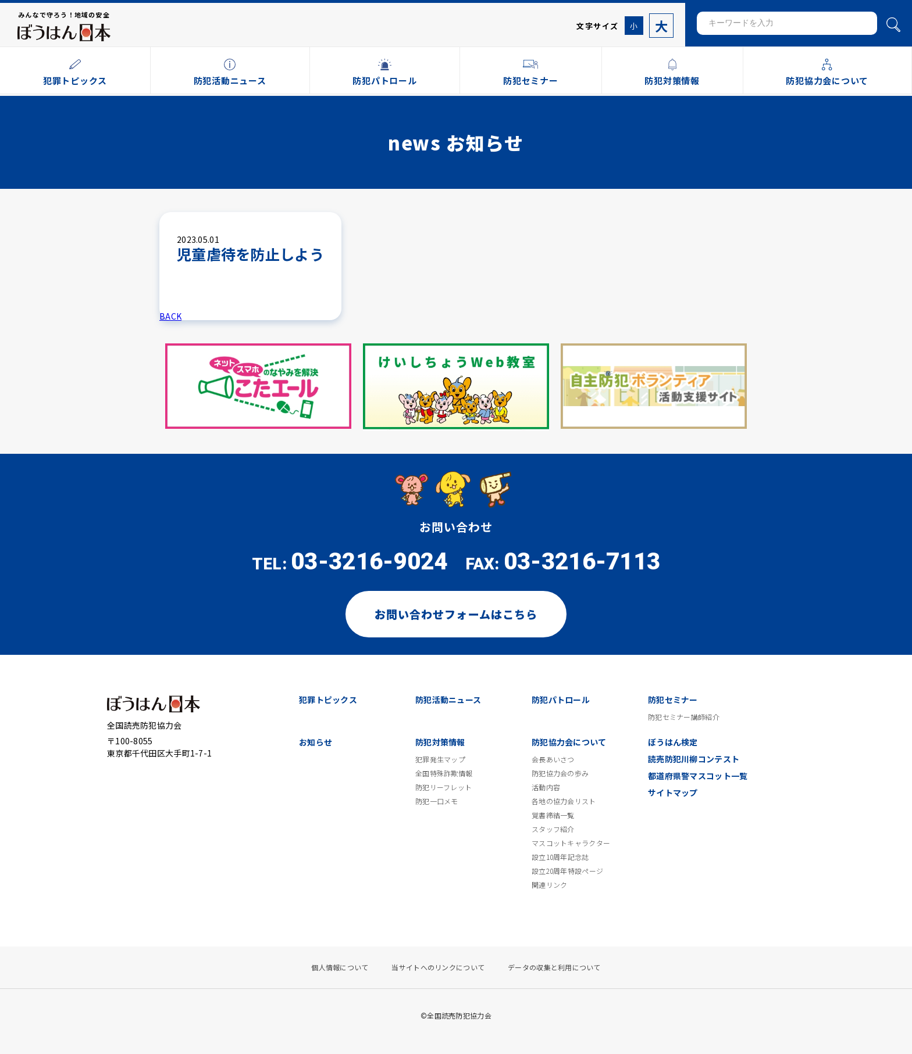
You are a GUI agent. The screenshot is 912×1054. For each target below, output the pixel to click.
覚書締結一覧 (553, 815)
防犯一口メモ (436, 801)
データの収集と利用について (554, 967)
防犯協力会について (569, 742)
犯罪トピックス (328, 700)
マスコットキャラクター (571, 843)
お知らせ (315, 742)
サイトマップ (673, 792)
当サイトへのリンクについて (437, 967)
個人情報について (339, 967)
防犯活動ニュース (448, 700)
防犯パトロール (561, 700)
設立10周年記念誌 (560, 857)
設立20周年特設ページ (567, 870)
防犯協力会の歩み (560, 773)
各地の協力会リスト (564, 801)
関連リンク (549, 884)
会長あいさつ (553, 759)
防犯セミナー (673, 700)
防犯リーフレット (443, 787)
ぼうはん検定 (673, 742)
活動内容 (546, 787)
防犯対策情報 (440, 742)
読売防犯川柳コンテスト (693, 759)
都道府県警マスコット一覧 (697, 776)
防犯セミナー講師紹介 (683, 717)
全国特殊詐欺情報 (443, 773)
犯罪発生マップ (440, 759)
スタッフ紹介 (553, 829)
